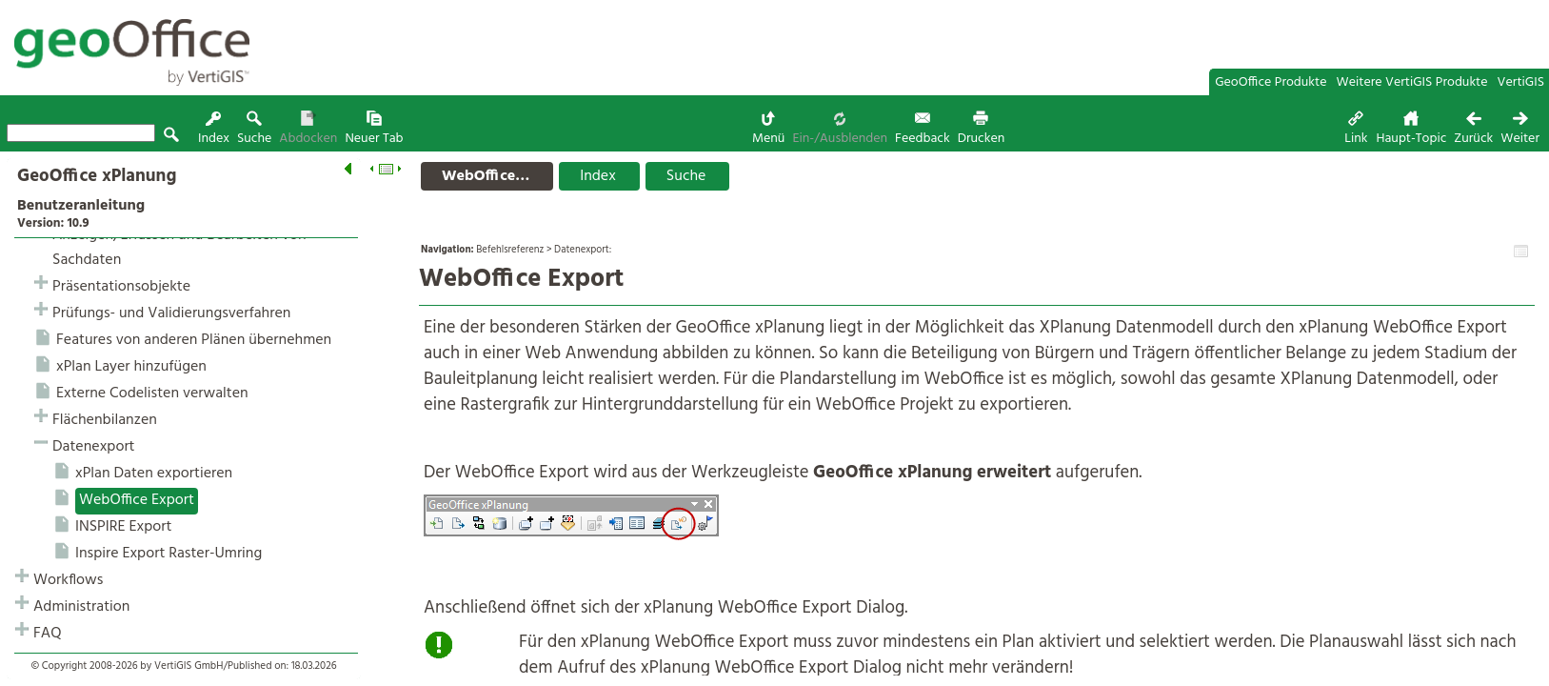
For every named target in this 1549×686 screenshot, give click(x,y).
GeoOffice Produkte (1270, 82)
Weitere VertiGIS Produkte (1412, 82)
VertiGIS (1521, 82)
